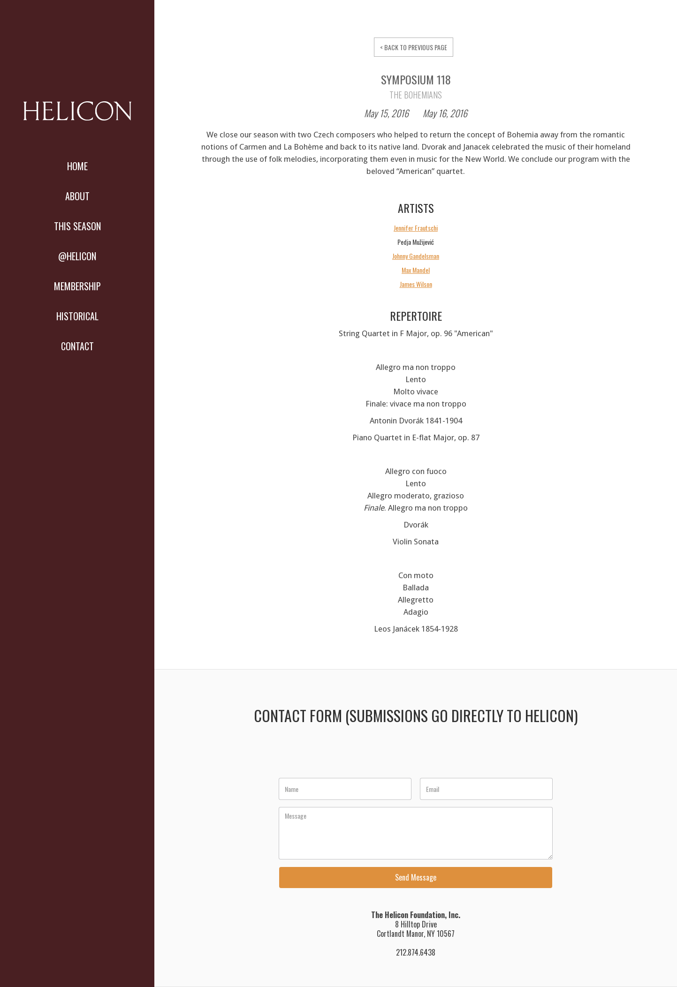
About (77, 196)
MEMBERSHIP (77, 286)
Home (77, 166)
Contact (77, 346)
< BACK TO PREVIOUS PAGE (413, 47)
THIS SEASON (77, 226)
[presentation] (350, 756)
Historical (77, 316)
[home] (77, 114)
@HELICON (77, 256)
